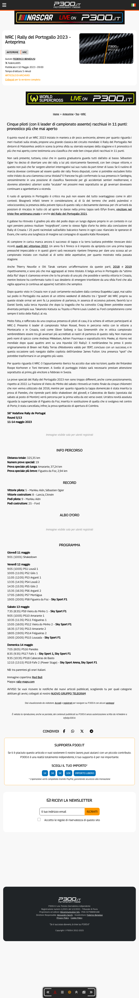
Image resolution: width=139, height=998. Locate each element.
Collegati (9, 79)
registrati (67, 702)
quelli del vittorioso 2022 (32, 246)
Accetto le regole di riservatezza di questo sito (72, 820)
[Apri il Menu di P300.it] (4, 5)
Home (56, 114)
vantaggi (110, 702)
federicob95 (14, 63)
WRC (24, 52)
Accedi (58, 702)
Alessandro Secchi (65, 915)
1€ (44, 773)
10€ (68, 773)
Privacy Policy (63, 918)
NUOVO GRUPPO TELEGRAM (68, 693)
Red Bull (37, 677)
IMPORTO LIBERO (84, 773)
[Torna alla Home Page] (67, 9)
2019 (128, 266)
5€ (60, 773)
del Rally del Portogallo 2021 (69, 213)
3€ (52, 773)
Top (77, 114)
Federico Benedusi (24, 58)
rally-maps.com (25, 681)
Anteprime (12, 52)
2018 (116, 266)
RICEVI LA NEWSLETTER (69, 800)
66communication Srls (70, 912)
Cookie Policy (76, 918)
